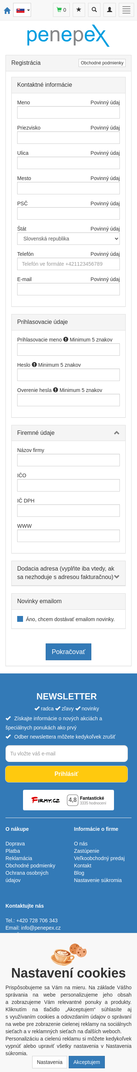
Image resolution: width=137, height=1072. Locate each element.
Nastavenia (49, 1062)
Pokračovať (68, 651)
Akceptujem (86, 1062)
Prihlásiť (66, 774)
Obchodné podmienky (102, 63)
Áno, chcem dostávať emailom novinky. (70, 619)
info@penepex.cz (41, 928)
